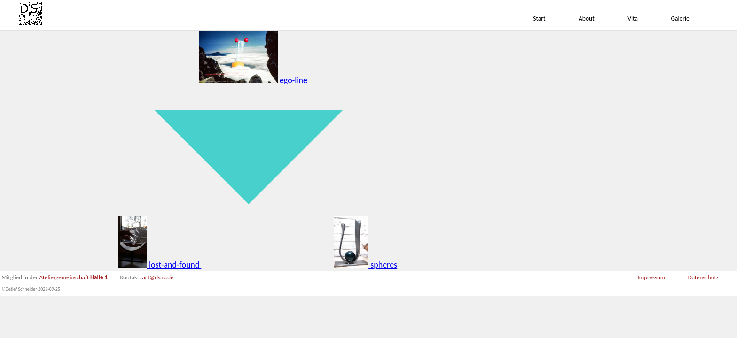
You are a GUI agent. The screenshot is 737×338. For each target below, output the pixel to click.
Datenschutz (703, 277)
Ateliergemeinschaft (73, 277)
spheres (366, 265)
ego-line (253, 80)
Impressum (651, 277)
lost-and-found (159, 265)
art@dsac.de (158, 277)
